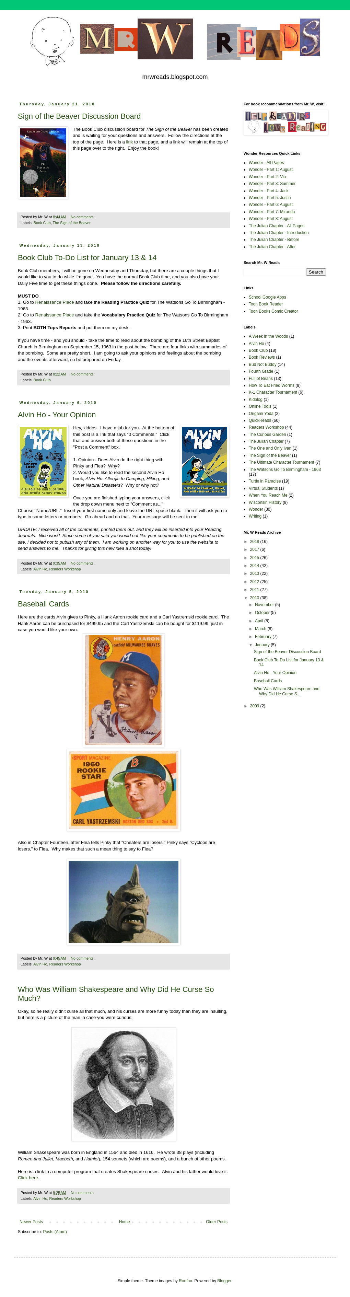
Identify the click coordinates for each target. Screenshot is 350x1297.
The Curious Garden (267, 434)
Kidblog (255, 399)
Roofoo (185, 1280)
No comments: (83, 217)
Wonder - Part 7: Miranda (272, 211)
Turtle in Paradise (265, 481)
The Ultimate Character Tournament (281, 462)
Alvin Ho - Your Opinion (57, 414)
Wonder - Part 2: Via (267, 176)
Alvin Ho (40, 569)
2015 (255, 557)
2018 (255, 541)
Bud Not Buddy (263, 364)
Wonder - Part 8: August (271, 218)
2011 (255, 589)
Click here (28, 1177)
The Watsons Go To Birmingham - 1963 (285, 469)
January (263, 644)
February (263, 636)
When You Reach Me (268, 495)
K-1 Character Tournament (273, 392)
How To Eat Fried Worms (271, 385)
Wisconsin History (265, 502)
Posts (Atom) (55, 1231)
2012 (255, 581)
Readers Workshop (65, 569)
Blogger (224, 1280)
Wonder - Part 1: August (271, 169)
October (263, 612)
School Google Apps (267, 297)
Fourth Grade (261, 371)
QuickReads (260, 420)
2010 (255, 597)
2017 (255, 549)
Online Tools (260, 406)
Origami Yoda (261, 413)
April (259, 620)
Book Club (42, 223)
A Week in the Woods (268, 336)
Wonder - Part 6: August (271, 204)
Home (124, 1221)
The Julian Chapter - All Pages (276, 225)
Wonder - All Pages (266, 162)
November (265, 604)
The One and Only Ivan (270, 448)
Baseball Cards (43, 604)
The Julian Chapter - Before (274, 239)
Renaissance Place (54, 302)
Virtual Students (263, 488)
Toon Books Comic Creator (273, 311)
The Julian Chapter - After (272, 246)
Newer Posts (31, 1221)
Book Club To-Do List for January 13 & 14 (87, 257)
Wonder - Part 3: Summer (272, 183)
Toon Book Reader (266, 304)
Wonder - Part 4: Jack (269, 190)
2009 (255, 706)
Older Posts (217, 1221)
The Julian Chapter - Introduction (279, 232)
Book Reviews (262, 357)
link (129, 141)
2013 (255, 573)
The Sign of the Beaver (71, 223)
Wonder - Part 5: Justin (270, 197)
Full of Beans (261, 378)
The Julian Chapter (266, 441)
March (261, 628)
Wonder (256, 509)
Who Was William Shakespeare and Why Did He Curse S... (286, 691)
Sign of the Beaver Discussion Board (79, 116)
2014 (255, 565)
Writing (255, 516)
